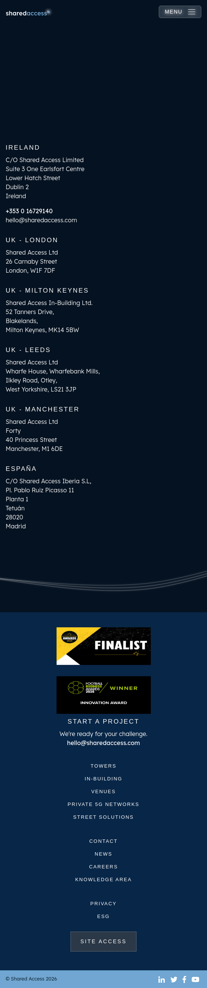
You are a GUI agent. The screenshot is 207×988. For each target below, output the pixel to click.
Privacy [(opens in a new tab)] (103, 903)
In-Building (103, 779)
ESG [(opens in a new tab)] (103, 916)
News (103, 854)
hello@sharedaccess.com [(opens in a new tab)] (103, 743)
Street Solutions (103, 817)
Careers (103, 867)
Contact (103, 841)
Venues (103, 791)
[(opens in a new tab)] (162, 979)
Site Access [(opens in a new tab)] (108, 940)
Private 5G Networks (103, 804)
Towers (103, 766)
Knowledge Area (103, 879)
